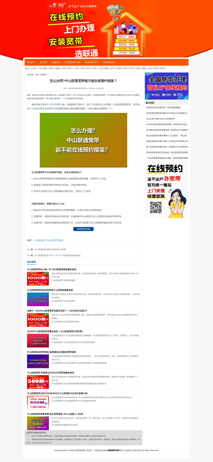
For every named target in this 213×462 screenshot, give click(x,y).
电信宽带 (43, 62)
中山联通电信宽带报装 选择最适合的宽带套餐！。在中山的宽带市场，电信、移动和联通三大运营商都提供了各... (83, 355)
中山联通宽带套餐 (87, 342)
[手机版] (100, 88)
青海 (162, 68)
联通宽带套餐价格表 (88, 384)
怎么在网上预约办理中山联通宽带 (160, 119)
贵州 (156, 68)
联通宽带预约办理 (72, 62)
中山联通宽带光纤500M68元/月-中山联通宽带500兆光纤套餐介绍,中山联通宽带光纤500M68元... (83, 395)
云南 (150, 68)
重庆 (45, 68)
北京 (27, 68)
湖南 (143, 68)
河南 (125, 68)
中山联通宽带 (57, 280)
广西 (76, 68)
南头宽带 (73, 425)
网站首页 (31, 62)
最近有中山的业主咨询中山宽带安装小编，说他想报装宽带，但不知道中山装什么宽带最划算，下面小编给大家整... (83, 293)
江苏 (100, 68)
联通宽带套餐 (109, 62)
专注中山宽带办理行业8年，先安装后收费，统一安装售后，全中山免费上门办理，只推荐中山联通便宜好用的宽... (83, 417)
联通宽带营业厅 (91, 62)
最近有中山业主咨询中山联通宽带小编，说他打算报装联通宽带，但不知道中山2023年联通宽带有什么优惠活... (83, 314)
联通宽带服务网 (74, 88)
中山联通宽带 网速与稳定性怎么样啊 (50, 249)
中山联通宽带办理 (71, 342)
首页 (37, 75)
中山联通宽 (52, 104)
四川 (88, 68)
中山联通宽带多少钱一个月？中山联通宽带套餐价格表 (58, 255)
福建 (57, 68)
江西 (94, 68)
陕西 (107, 68)
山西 (137, 68)
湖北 (51, 68)
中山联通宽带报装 (54, 240)
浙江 (70, 68)
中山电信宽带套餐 (83, 363)
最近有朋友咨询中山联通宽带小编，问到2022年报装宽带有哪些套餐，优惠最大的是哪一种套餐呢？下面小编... (83, 376)
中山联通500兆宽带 (87, 401)
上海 (33, 68)
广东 (39, 68)
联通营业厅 (102, 384)
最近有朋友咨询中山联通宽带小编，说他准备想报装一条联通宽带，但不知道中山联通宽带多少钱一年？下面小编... (83, 273)
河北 (63, 68)
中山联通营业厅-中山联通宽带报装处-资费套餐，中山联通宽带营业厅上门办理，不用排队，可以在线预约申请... (83, 335)
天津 (82, 68)
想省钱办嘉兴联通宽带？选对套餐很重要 (163, 107)
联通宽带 (56, 62)
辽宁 (113, 68)
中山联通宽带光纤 (71, 401)
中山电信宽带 (69, 301)
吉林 (119, 68)
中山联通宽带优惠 (71, 322)
